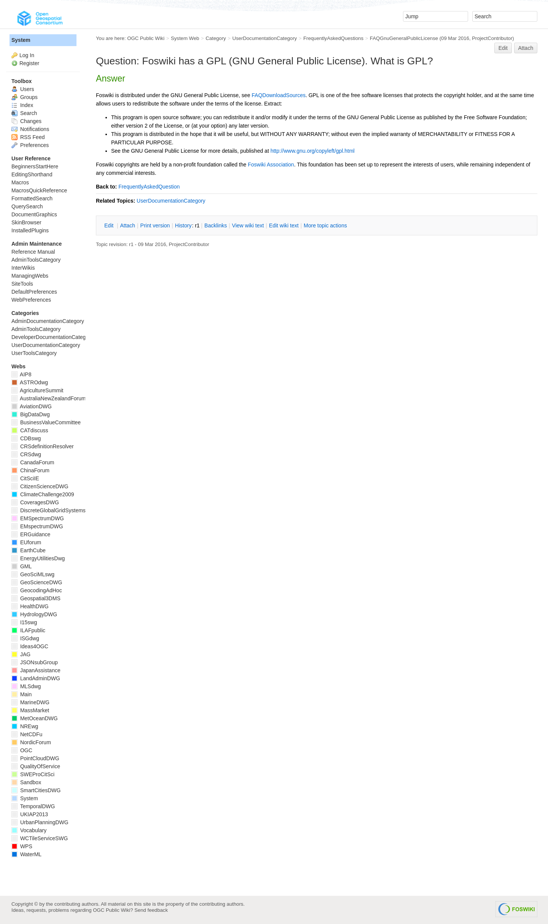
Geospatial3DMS (36, 598)
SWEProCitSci (32, 774)
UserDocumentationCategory (264, 38)
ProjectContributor (492, 38)
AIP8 (21, 374)
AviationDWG (31, 406)
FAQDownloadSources (279, 95)
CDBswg (26, 438)
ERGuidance (30, 534)
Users (22, 89)
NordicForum (31, 742)
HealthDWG (30, 606)
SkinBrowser (26, 222)
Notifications (30, 129)
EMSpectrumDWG (37, 518)
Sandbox (26, 782)
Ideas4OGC (29, 646)
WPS (21, 846)
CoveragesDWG (35, 502)
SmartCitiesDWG (36, 790)
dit (109, 225)
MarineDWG (30, 702)
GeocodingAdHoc (36, 590)
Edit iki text (284, 225)
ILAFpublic (28, 630)
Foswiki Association (271, 164)
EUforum (26, 542)
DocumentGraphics (34, 214)
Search (24, 113)
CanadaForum (32, 462)
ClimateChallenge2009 (42, 494)
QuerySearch (27, 206)
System (20, 40)
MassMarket (30, 710)
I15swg (24, 622)
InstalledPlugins (30, 230)
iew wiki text (248, 225)
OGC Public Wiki (145, 38)
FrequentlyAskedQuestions (333, 38)
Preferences (30, 145)
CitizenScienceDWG (39, 486)
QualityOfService (35, 766)
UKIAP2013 (29, 814)
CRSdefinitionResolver (42, 446)
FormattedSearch (32, 198)
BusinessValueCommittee (46, 422)
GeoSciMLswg (32, 574)
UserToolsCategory (34, 353)
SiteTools (22, 284)
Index (22, 105)
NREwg (24, 726)
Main (21, 694)
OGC (21, 750)
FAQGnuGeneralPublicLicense (404, 38)
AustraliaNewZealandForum (48, 398)
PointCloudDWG (35, 758)
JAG (20, 654)
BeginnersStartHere (34, 166)
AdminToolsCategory (36, 260)
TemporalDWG (33, 806)
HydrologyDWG (34, 614)
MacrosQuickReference (39, 190)
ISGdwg (25, 638)
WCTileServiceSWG (39, 838)
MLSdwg (26, 686)
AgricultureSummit (37, 390)
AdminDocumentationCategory (47, 321)
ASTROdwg (29, 382)
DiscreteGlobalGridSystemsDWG (55, 510)
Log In (26, 55)
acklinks (215, 225)
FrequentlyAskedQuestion (149, 187)
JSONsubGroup (34, 662)
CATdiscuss (29, 430)
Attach (526, 48)
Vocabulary (28, 830)
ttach (127, 225)
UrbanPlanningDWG (39, 822)
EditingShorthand (31, 174)
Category (216, 38)
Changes (26, 121)
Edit (503, 48)
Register (29, 63)
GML (21, 566)
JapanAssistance (36, 670)
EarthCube (28, 550)
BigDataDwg (30, 414)
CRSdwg (26, 454)
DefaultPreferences (34, 292)
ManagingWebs (29, 276)
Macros (20, 182)
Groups (24, 97)
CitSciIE (25, 478)
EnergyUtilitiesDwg (38, 558)
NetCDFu (26, 734)
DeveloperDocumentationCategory (52, 337)
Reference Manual (33, 252)
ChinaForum (30, 470)
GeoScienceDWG (36, 582)
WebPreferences (31, 300)
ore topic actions (325, 225)
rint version (155, 225)
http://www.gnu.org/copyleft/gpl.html (313, 151)
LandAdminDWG (35, 678)
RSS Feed (28, 137)
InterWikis (23, 268)
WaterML (26, 854)
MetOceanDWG (34, 718)
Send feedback (151, 910)
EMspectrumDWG (37, 526)
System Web (185, 38)
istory (183, 225)
